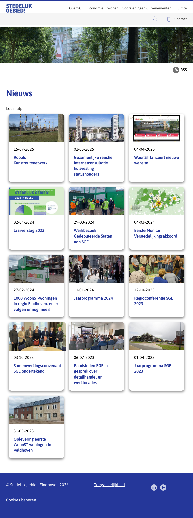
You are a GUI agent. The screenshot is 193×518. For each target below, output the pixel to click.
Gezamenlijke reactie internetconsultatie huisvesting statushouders (96, 148)
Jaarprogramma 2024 (96, 286)
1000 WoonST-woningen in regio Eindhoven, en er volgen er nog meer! (36, 286)
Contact (180, 19)
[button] (156, 19)
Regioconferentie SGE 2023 (156, 286)
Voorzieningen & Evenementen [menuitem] (146, 8)
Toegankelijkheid (109, 484)
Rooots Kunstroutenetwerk (36, 148)
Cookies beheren (21, 500)
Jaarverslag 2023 (36, 218)
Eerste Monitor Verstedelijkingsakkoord (156, 218)
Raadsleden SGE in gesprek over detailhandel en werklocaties (96, 356)
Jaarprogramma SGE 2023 (156, 356)
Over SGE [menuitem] (76, 8)
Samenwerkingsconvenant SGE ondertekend (36, 356)
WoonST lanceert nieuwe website (156, 148)
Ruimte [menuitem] (181, 8)
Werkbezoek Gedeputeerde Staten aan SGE (96, 218)
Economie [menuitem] (95, 8)
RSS (183, 69)
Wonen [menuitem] (112, 8)
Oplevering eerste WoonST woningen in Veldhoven (36, 427)
